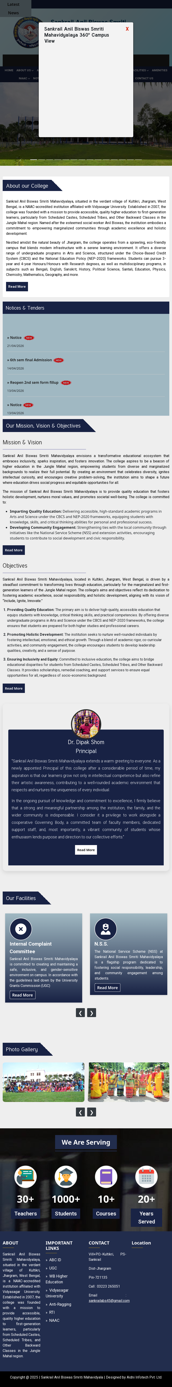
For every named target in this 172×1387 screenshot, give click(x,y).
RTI (52, 1312)
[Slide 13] (130, 159)
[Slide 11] (114, 159)
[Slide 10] (106, 159)
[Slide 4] (57, 159)
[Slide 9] (98, 159)
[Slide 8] (90, 159)
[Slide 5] (65, 159)
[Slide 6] (74, 159)
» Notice (14, 343)
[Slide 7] (82, 159)
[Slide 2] (41, 159)
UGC (53, 1268)
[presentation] (80, 1012)
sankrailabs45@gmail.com (109, 1301)
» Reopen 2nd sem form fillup (33, 388)
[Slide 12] (122, 159)
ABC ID (55, 1260)
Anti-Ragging (60, 1304)
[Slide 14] (138, 159)
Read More (17, 287)
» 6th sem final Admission (29, 365)
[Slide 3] (49, 159)
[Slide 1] (33, 159)
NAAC (54, 1320)
